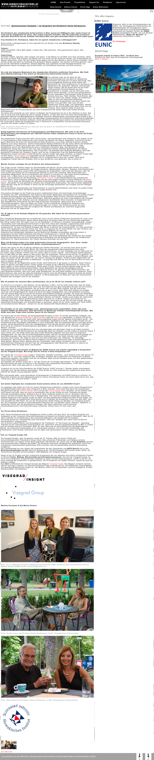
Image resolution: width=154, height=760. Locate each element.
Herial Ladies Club (22, 156)
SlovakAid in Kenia (45, 178)
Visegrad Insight (56, 464)
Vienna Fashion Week (29, 391)
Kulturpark (58, 317)
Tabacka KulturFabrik (24, 317)
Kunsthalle (41, 317)
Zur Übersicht (6, 752)
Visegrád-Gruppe (21, 355)
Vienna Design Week (57, 391)
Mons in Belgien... (102, 59)
